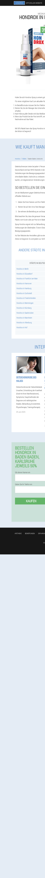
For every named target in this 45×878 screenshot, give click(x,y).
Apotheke (18, 533)
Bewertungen (30, 533)
